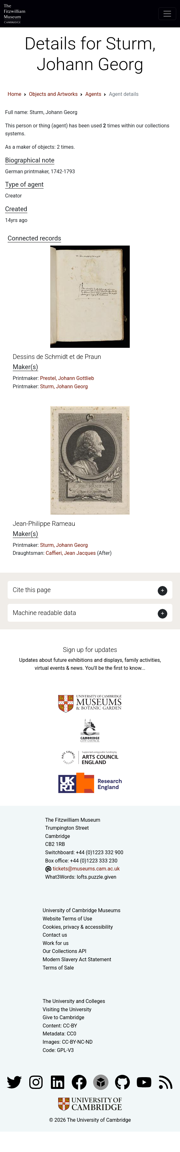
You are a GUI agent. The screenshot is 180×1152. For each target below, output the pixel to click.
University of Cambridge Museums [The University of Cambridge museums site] (82, 910)
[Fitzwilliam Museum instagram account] (36, 1082)
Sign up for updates (90, 650)
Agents (93, 94)
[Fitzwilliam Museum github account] (123, 1082)
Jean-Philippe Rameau (44, 523)
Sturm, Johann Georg (64, 386)
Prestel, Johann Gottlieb (67, 378)
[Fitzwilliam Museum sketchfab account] (101, 1082)
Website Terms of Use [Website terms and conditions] (67, 919)
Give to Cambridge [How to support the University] (63, 1017)
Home (14, 94)
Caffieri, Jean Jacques (71, 553)
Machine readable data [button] (44, 613)
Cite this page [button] (32, 590)
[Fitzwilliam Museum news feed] (166, 1082)
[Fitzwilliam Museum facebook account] (58, 1082)
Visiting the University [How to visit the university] (67, 1009)
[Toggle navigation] (167, 13)
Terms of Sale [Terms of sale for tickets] (58, 968)
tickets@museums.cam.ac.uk (86, 869)
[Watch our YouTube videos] (145, 1082)
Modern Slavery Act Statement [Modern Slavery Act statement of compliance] (77, 959)
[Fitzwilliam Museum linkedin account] (80, 1082)
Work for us (56, 943)
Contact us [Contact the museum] (55, 935)
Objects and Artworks (53, 94)
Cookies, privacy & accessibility (78, 927)
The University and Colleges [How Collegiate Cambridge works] (74, 1001)
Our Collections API (65, 951)
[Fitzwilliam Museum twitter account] (15, 1082)
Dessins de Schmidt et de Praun (57, 357)
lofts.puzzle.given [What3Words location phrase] (96, 877)
